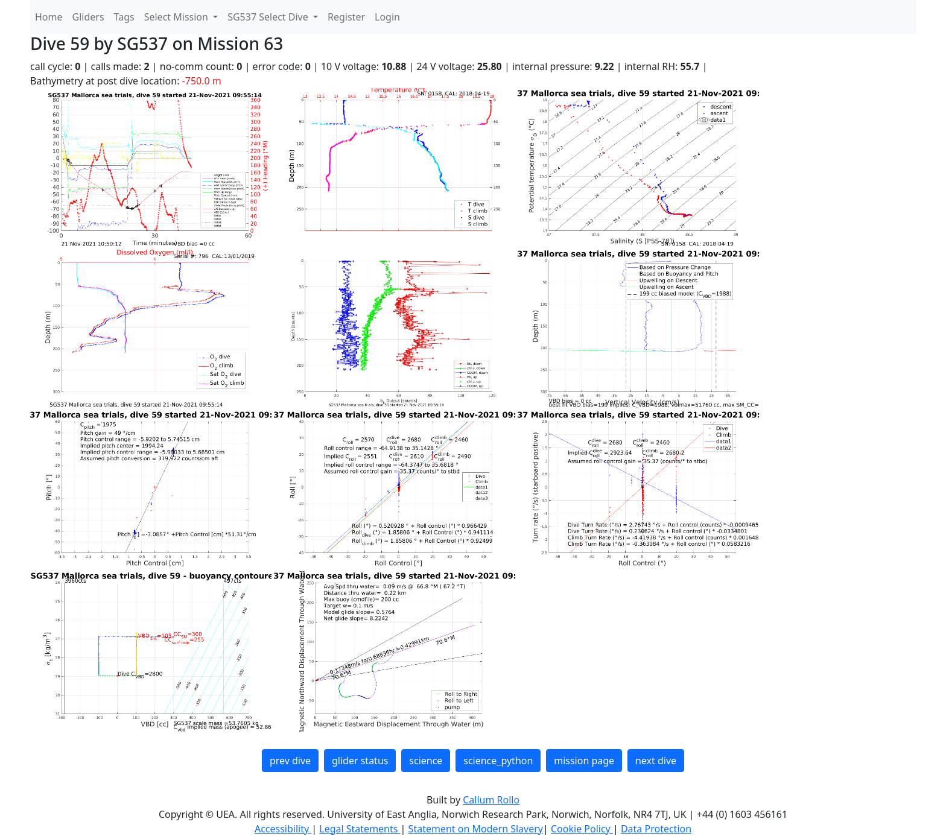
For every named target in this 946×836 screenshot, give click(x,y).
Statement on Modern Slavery (475, 828)
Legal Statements (359, 828)
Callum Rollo (491, 799)
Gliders (88, 17)
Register (346, 17)
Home (49, 17)
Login (387, 17)
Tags (124, 17)
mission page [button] (584, 760)
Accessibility (283, 828)
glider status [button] (360, 760)
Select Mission (177, 17)
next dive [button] (655, 760)
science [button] (425, 760)
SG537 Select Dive (269, 17)
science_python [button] (498, 760)
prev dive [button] (290, 760)
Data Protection (656, 828)
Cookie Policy (582, 828)
